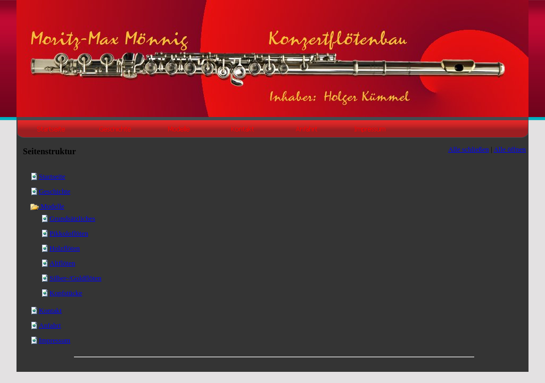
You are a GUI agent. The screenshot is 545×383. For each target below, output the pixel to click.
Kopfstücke (65, 293)
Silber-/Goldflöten (75, 278)
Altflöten (62, 263)
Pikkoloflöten (68, 233)
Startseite (52, 176)
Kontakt (50, 310)
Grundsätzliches (72, 218)
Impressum (54, 340)
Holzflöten (64, 248)
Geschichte (54, 191)
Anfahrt (50, 325)
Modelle (47, 206)
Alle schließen (468, 149)
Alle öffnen (509, 149)
